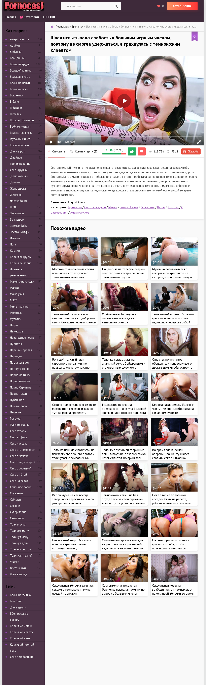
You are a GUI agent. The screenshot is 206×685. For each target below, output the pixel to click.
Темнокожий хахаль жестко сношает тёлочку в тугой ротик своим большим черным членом (74, 318)
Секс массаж (18, 443)
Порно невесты (20, 381)
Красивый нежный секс (22, 647)
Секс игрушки (19, 170)
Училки (14, 562)
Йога (13, 244)
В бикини (16, 108)
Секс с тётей (18, 474)
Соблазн (15, 499)
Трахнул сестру (20, 549)
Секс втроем (18, 431)
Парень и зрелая (21, 350)
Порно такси (18, 394)
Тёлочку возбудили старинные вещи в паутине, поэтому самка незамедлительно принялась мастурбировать (124, 456)
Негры (161, 207)
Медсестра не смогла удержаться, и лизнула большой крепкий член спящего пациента (124, 409)
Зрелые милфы (19, 232)
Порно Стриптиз (20, 387)
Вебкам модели (20, 126)
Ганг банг (16, 601)
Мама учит (17, 294)
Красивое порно (20, 263)
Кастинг (15, 251)
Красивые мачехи (21, 632)
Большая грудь (20, 64)
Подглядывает (19, 362)
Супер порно (18, 512)
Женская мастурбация (18, 198)
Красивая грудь (20, 257)
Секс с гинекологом (22, 450)
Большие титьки (21, 595)
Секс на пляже (19, 481)
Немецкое (16, 331)
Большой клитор (21, 70)
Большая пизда (20, 77)
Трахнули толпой (21, 555)
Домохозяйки (19, 176)
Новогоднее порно (22, 337)
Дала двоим (18, 607)
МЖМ (13, 300)
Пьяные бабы (18, 406)
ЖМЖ (14, 207)
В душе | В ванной (22, 120)
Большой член (129, 207)
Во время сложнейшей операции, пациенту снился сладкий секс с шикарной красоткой (170, 456)
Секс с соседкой (95, 207)
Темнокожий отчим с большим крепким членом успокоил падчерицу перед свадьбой (173, 318)
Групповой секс (20, 145)
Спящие (15, 506)
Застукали (17, 213)
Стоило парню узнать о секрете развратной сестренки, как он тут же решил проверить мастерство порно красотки (74, 411)
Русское (15, 418)
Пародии (16, 356)
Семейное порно (21, 487)
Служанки (16, 493)
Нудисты (16, 344)
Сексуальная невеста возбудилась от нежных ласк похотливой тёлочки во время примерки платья (173, 591)
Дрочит (15, 182)
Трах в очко (18, 524)
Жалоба (191, 151)
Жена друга (18, 188)
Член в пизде (18, 574)
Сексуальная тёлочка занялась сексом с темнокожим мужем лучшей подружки (73, 589)
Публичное (17, 400)
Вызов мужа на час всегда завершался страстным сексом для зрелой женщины (73, 499)
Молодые (16, 313)
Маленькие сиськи (22, 281)
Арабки (15, 45)
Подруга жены (19, 369)
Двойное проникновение (20, 161)
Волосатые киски (21, 133)
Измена (15, 238)
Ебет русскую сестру (19, 617)
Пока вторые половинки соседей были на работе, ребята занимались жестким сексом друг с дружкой (171, 501)
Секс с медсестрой (22, 462)
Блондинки (17, 58)
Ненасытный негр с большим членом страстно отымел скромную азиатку (72, 544)
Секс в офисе (18, 437)
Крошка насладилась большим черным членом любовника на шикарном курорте (173, 409)
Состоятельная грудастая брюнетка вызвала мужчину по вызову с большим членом (123, 589)
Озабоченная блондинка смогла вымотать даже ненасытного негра (119, 318)
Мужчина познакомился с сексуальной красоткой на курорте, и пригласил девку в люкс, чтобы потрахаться (172, 275)
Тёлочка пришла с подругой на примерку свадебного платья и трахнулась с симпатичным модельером (73, 456)
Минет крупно (19, 306)
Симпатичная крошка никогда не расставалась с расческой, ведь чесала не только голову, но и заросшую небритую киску (123, 546)
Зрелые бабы (18, 226)
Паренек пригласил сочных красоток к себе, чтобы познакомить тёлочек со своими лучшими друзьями (170, 546)
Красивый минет (21, 638)
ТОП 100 (49, 17)
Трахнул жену (19, 537)
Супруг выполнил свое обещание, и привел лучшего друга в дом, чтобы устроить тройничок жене (172, 365)
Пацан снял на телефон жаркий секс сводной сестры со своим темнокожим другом (123, 273)
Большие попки (20, 83)
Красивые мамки (21, 626)
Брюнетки (75, 207)
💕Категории (29, 17)
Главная (10, 17)
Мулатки (15, 319)
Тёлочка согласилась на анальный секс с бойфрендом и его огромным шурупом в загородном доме (123, 365)
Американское (79, 212)
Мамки (112, 207)
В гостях (173, 207)
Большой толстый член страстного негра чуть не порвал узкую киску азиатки (71, 363)
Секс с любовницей (22, 657)
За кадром (17, 219)
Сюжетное (147, 207)
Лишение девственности (20, 272)
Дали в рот (17, 151)
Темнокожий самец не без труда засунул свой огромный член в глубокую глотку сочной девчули (123, 501)
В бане (14, 101)
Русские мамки (20, 425)
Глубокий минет (20, 139)
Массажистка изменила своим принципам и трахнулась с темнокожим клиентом (73, 273)
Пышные (15, 412)
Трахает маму (19, 531)
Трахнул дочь (19, 543)
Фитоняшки (18, 568)
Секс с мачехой (20, 456)
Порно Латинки (20, 375)
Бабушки (16, 52)
